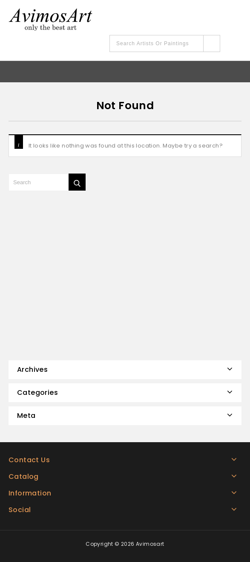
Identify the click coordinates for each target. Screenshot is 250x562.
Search (211, 43)
